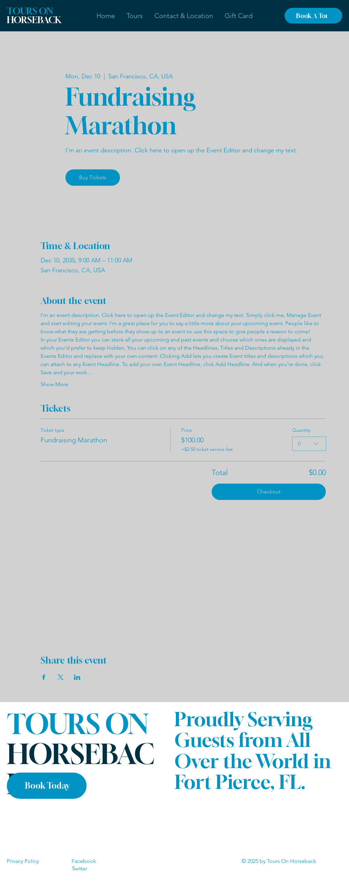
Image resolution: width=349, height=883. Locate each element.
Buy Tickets (92, 177)
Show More (54, 384)
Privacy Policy (23, 861)
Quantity (301, 430)
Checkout (268, 491)
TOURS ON (34, 15)
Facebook (84, 861)
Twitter (79, 868)
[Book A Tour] (313, 16)
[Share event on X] (60, 677)
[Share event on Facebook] (44, 677)
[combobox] (309, 444)
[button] (134, 15)
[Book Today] (47, 785)
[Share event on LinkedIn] (77, 677)
